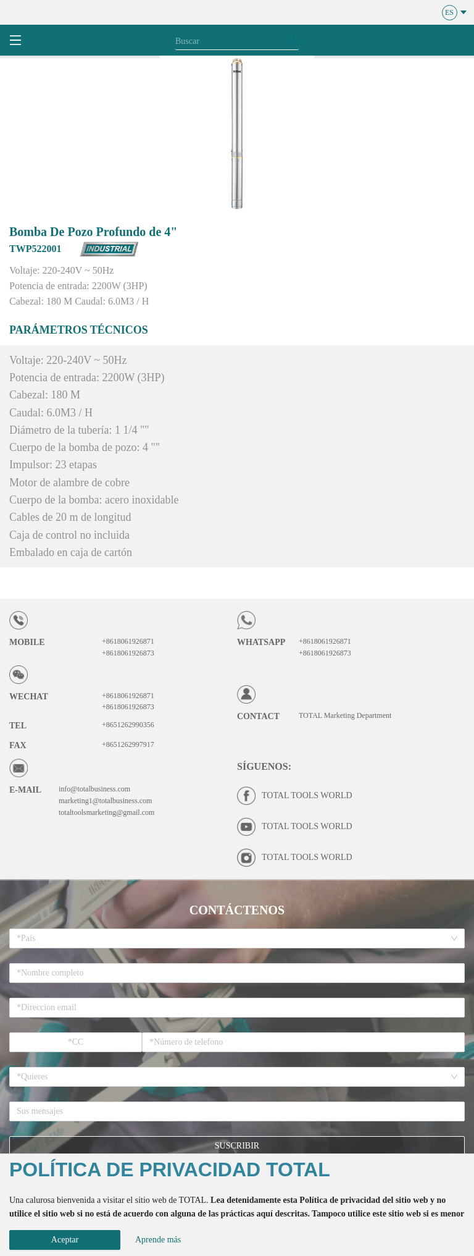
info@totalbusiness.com (94, 789)
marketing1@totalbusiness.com (105, 800)
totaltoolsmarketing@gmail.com (106, 812)
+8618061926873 (128, 653)
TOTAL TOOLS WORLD (307, 795)
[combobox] (233, 938)
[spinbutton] (75, 1042)
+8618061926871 (128, 641)
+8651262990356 (128, 724)
